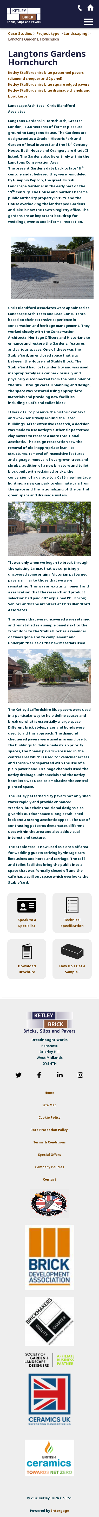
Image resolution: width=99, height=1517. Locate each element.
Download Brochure (27, 969)
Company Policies (49, 1167)
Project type (48, 33)
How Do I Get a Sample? (72, 969)
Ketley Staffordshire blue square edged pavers (48, 84)
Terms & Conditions (49, 1142)
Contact (49, 1179)
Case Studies (20, 33)
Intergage (60, 1510)
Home (49, 1093)
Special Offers (49, 1154)
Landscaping (75, 33)
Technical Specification (72, 922)
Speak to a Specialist (27, 922)
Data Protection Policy (49, 1130)
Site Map (49, 1105)
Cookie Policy (49, 1117)
